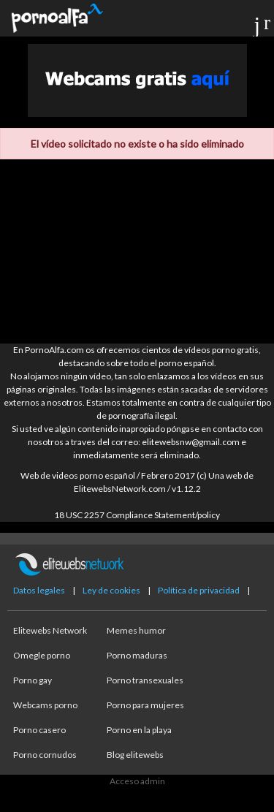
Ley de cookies (111, 590)
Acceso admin (137, 780)
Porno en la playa (139, 729)
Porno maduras (137, 655)
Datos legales (39, 590)
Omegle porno (41, 655)
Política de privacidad (199, 590)
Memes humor (136, 630)
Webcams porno (45, 704)
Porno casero (39, 729)
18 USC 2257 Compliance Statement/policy (137, 514)
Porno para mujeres (145, 704)
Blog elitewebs (135, 754)
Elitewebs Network (50, 630)
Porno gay (32, 680)
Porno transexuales (145, 680)
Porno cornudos (45, 754)
